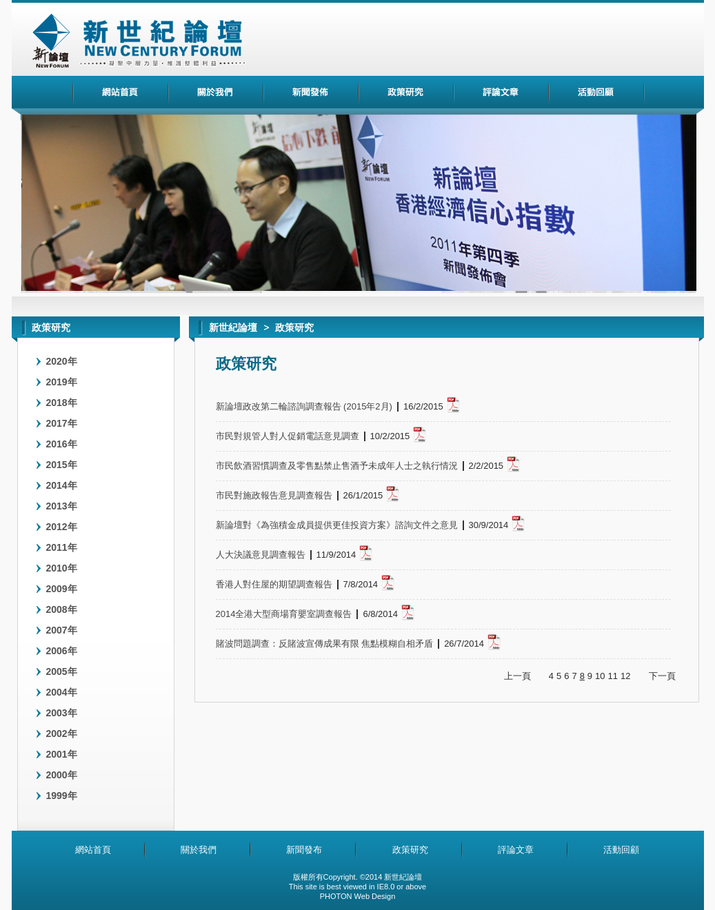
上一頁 (517, 676)
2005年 (61, 671)
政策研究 (410, 850)
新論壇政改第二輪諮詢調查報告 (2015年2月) (304, 407)
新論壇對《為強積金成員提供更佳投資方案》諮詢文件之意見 (337, 525)
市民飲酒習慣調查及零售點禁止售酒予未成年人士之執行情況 (337, 466)
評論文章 (516, 850)
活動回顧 (621, 850)
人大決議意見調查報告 (260, 555)
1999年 (61, 795)
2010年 (61, 568)
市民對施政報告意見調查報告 (274, 496)
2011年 (61, 547)
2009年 (61, 589)
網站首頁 (93, 850)
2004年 (61, 692)
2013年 (61, 506)
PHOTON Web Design (358, 896)
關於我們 (198, 850)
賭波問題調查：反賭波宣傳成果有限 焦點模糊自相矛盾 (325, 644)
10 (600, 676)
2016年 (61, 444)
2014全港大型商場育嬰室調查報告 (284, 614)
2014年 (61, 485)
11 (613, 676)
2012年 (61, 527)
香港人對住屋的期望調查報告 (274, 584)
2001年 (61, 754)
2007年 (61, 630)
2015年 (61, 464)
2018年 (61, 402)
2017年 (61, 423)
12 (625, 676)
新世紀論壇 (233, 327)
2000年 (61, 775)
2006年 (61, 651)
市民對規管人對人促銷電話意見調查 (287, 436)
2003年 (61, 713)
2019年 (61, 382)
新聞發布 (304, 850)
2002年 (61, 733)
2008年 (61, 609)
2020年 (61, 361)
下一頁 (662, 676)
